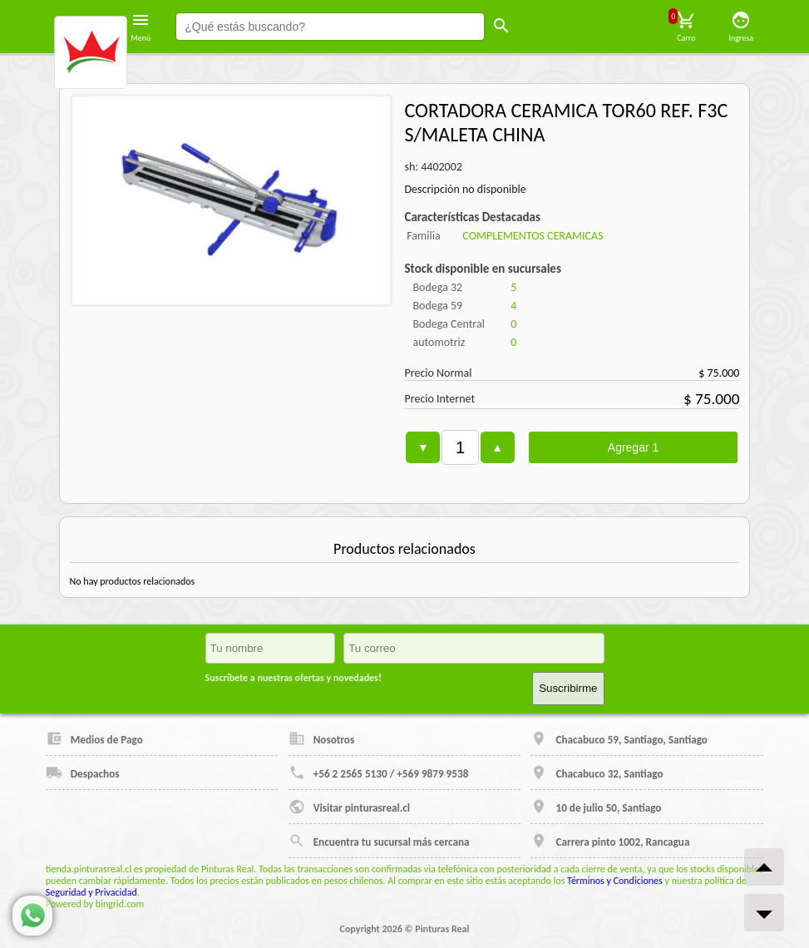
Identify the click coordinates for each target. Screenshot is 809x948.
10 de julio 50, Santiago (595, 806)
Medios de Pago (94, 738)
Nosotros (322, 738)
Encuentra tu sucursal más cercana (379, 840)
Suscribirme (568, 688)
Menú (140, 26)
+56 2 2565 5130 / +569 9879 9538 (379, 772)
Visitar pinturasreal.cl (349, 806)
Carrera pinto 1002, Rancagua (609, 840)
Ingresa (741, 26)
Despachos (83, 772)
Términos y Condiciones (615, 880)
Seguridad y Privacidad (91, 892)
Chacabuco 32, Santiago (596, 772)
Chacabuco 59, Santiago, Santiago (618, 738)
